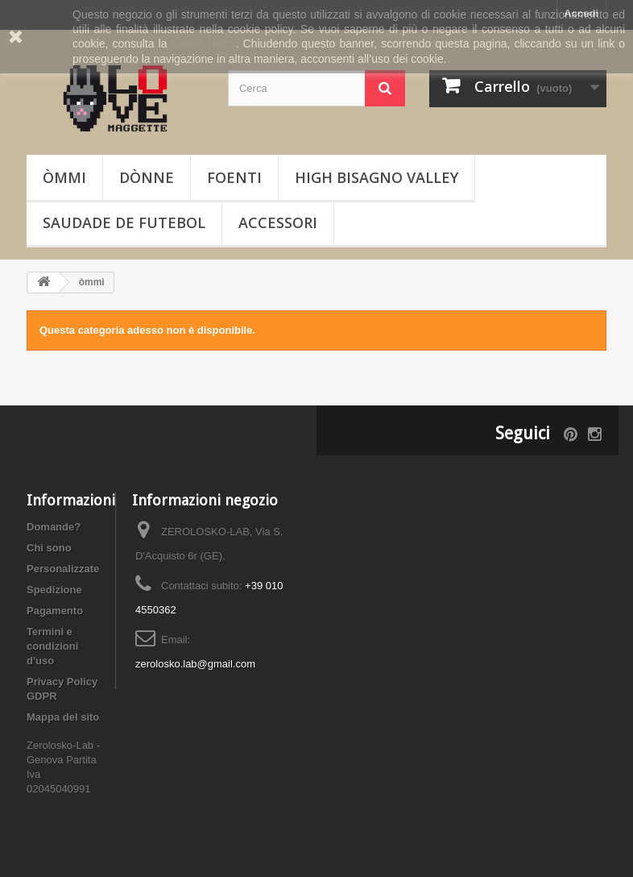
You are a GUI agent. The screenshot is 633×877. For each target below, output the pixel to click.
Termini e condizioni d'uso (52, 646)
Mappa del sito (63, 717)
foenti (234, 177)
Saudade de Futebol (124, 222)
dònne (146, 177)
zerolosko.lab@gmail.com (195, 664)
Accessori (277, 222)
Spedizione (54, 590)
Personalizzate (63, 569)
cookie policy (203, 43)
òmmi (64, 177)
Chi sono (49, 548)
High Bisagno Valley (376, 177)
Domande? (54, 527)
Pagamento (55, 611)
